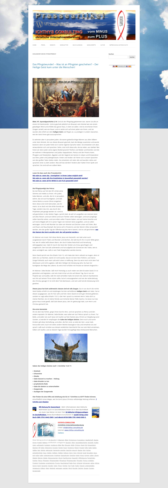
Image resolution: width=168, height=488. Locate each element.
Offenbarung (82, 458)
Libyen (96, 455)
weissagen (59, 468)
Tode (72, 466)
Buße (72, 445)
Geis (38, 450)
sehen (92, 463)
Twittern (61, 433)
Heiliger (60, 453)
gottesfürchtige (37, 453)
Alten (73, 443)
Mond (60, 458)
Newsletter (64, 45)
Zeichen (80, 468)
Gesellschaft (89, 440)
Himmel (79, 453)
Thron (60, 466)
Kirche (35, 443)
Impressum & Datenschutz (119, 45)
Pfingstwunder (71, 461)
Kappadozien (65, 455)
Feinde (60, 448)
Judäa (37, 455)
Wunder (75, 468)
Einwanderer (92, 445)
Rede (71, 463)
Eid (86, 445)
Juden (41, 455)
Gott (84, 450)
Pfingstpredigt (54, 461)
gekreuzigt (49, 450)
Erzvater (55, 448)
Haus (44, 453)
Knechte (72, 455)
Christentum (73, 440)
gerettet (62, 450)
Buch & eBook (77, 45)
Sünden (50, 466)
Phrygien (79, 461)
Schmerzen (86, 463)
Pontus (85, 461)
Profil (43, 45)
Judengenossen (49, 455)
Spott (39, 466)
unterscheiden (89, 466)
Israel (84, 453)
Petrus (40, 461)
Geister (43, 450)
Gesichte (69, 450)
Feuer (65, 448)
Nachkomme (67, 458)
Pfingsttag (62, 461)
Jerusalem (90, 453)
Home (34, 45)
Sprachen (44, 466)
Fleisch (76, 448)
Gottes (88, 450)
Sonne (35, 466)
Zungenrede (36, 471)
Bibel (66, 440)
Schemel (79, 463)
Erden (42, 448)
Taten (55, 466)
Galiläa (35, 450)
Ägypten (68, 443)
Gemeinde (56, 450)
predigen (91, 461)
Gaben (94, 448)
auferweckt (40, 445)
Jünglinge (57, 455)
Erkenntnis (48, 448)
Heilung (65, 453)
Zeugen (86, 468)
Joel (34, 455)
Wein (47, 468)
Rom (74, 463)
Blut (63, 445)
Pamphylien (91, 458)
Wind (70, 468)
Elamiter (35, 448)
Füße (86, 448)
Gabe (90, 448)
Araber (96, 443)
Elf (39, 448)
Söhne (97, 463)
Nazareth (75, 458)
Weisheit (52, 468)
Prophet (35, 463)
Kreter (78, 455)
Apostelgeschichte (81, 443)
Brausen (67, 445)
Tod (69, 466)
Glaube (96, 440)
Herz (74, 453)
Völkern (42, 468)
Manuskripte (91, 45)
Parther (35, 461)
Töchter (64, 466)
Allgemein (61, 440)
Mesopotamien (53, 458)
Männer (40, 458)
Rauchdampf (65, 463)
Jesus (95, 453)
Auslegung (54, 445)
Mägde (35, 458)
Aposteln (90, 443)
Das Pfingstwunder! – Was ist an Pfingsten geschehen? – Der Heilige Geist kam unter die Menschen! (65, 66)
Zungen (91, 468)
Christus (77, 445)
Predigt (39, 443)
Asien (34, 445)
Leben (92, 455)
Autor (102, 45)
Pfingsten (46, 461)
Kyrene (87, 455)
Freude (81, 448)
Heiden (49, 453)
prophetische (50, 463)
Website (52, 45)
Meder (45, 458)
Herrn (71, 453)
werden (65, 468)
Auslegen (47, 445)
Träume (82, 466)
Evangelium (81, 440)
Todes (77, 466)
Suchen (111, 54)
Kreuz (82, 455)
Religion (44, 443)
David (82, 445)
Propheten (41, 463)
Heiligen (54, 453)
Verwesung (36, 468)
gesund (74, 450)
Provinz (57, 463)
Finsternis (71, 448)
